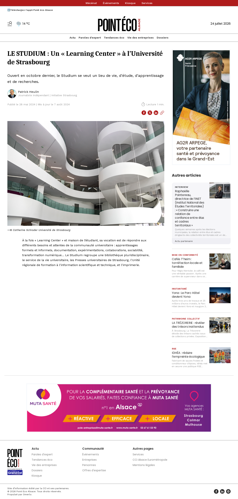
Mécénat (91, 3)
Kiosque (130, 3)
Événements (111, 3)
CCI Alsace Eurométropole (150, 460)
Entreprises (89, 460)
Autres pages (143, 448)
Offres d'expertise (94, 470)
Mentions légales (144, 465)
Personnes (89, 465)
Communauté (93, 448)
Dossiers (162, 37)
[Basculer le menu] (9, 23)
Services (147, 3)
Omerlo (27, 494)
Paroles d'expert (90, 37)
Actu (73, 37)
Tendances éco (114, 37)
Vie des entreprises (140, 37)
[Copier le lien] (162, 112)
